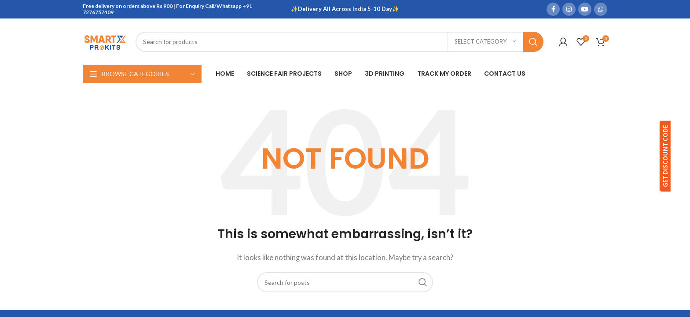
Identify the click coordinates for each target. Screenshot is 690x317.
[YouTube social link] (584, 9)
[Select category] (485, 42)
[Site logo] (105, 40)
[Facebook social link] (553, 9)
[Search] (339, 42)
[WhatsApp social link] (600, 9)
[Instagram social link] (569, 9)
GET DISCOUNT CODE (676, 157)
